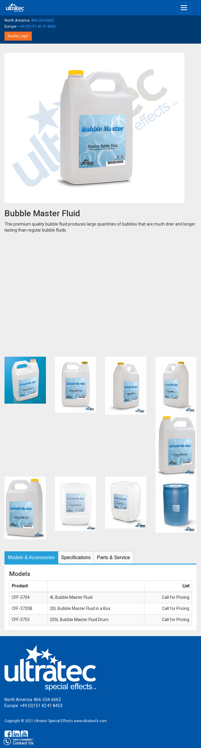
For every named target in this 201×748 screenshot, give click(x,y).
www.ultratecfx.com (90, 721)
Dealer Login (18, 36)
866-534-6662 (42, 20)
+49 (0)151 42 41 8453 (37, 26)
